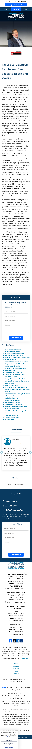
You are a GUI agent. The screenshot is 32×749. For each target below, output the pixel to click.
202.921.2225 (18, 616)
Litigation (18, 696)
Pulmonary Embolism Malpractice (16, 406)
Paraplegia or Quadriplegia (13, 404)
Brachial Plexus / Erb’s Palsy (14, 355)
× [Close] (16, 732)
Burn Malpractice (10, 360)
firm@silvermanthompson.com (16, 588)
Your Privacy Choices (11, 687)
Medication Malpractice (12, 400)
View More (16, 478)
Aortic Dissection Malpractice (14, 353)
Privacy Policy (16, 669)
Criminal (13, 698)
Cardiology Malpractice (12, 366)
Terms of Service (24, 703)
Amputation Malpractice (13, 349)
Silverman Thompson (22, 730)
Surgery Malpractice (11, 415)
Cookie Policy (25, 687)
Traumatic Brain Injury (12, 417)
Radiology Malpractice (12, 409)
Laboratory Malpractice (12, 396)
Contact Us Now (16, 338)
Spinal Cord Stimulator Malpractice (16, 411)
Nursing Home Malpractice (13, 402)
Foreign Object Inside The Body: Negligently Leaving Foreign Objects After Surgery (17, 381)
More (26, 9)
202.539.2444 (18, 618)
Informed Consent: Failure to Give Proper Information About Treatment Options (17, 389)
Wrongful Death (10, 419)
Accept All (9, 740)
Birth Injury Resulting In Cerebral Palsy (17, 357)
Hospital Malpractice (11, 385)
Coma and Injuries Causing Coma (15, 368)
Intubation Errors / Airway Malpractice (17, 394)
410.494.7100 (18, 600)
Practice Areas (8, 345)
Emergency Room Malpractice (14, 372)
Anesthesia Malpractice (12, 351)
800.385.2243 (19, 581)
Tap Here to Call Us (16, 5)
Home (5, 9)
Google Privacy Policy (9, 703)
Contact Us (16, 9)
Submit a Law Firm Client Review (16, 484)
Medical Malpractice (11, 398)
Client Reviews (16, 429)
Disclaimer (16, 666)
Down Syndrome (10, 370)
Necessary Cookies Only (9, 744)
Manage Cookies (17, 690)
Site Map (16, 671)
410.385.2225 (18, 584)
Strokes (7, 413)
